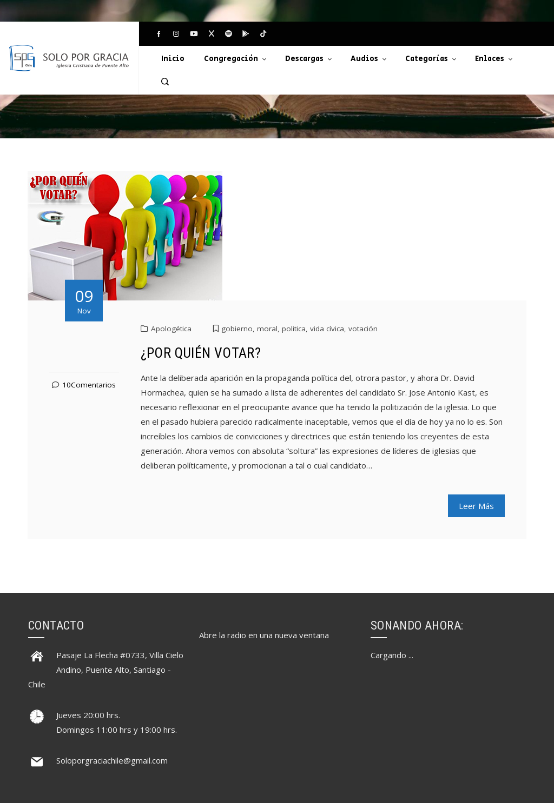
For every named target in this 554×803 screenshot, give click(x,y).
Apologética (171, 328)
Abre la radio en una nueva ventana (264, 635)
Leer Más (476, 505)
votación (363, 328)
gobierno (237, 328)
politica (294, 328)
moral (267, 328)
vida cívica (327, 328)
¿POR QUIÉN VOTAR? (201, 353)
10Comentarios (89, 385)
